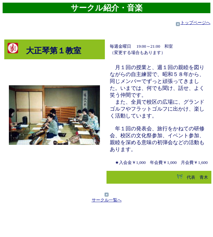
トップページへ (195, 22)
